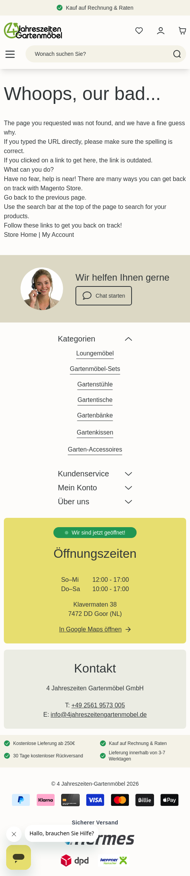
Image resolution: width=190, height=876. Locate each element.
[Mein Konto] (160, 30)
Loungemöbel (95, 353)
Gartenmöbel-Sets (95, 369)
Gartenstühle (95, 384)
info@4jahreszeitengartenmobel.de (99, 714)
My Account (58, 234)
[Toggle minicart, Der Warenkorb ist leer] (180, 30)
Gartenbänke (95, 415)
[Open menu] (10, 54)
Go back (15, 197)
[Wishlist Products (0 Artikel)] (139, 30)
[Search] (177, 53)
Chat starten (103, 295)
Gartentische (95, 400)
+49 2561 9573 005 (98, 705)
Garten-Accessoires (95, 449)
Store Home (20, 234)
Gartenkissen (95, 432)
